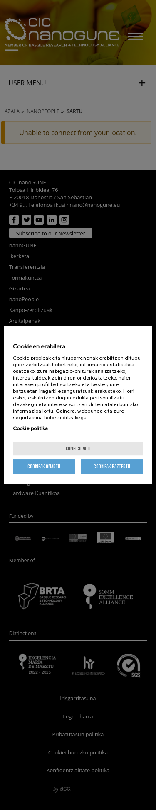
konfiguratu (78, 448)
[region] (78, 405)
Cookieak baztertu (112, 466)
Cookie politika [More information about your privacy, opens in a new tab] (30, 428)
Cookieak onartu (43, 466)
